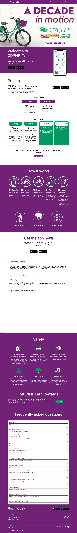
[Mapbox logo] (3, 332)
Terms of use (10, 527)
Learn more (59, 401)
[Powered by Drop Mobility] (63, 526)
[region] (38, 315)
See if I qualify (38, 156)
